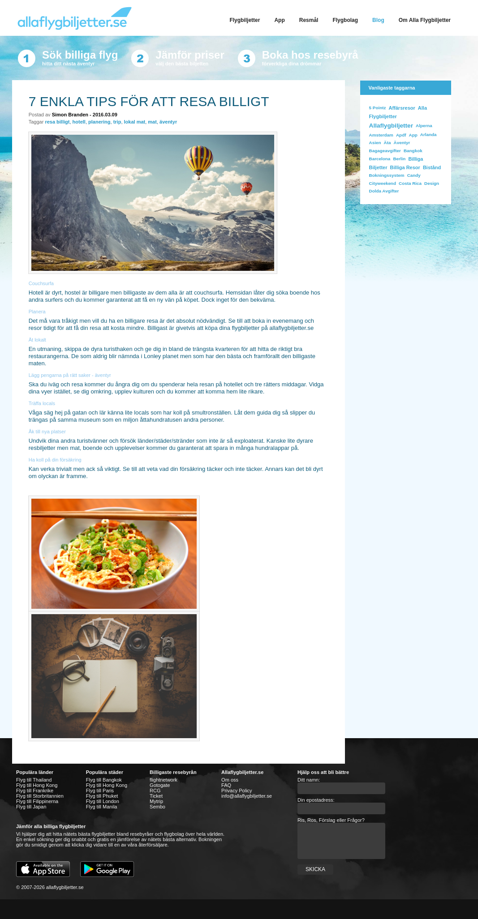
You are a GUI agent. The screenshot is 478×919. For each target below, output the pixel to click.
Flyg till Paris (100, 790)
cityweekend (382, 183)
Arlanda (428, 134)
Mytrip (156, 801)
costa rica (410, 183)
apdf (401, 135)
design (431, 183)
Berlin (399, 158)
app (413, 135)
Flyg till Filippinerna (37, 801)
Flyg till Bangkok (104, 779)
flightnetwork (163, 779)
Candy (414, 175)
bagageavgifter (385, 150)
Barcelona (380, 158)
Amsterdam (381, 135)
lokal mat (135, 121)
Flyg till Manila (101, 806)
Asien (375, 142)
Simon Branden (70, 114)
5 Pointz (377, 107)
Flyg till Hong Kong (36, 785)
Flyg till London (102, 801)
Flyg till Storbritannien (40, 796)
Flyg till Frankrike (34, 790)
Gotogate (160, 785)
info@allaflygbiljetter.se (246, 796)
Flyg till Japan (31, 806)
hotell (79, 121)
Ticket (156, 796)
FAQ (226, 785)
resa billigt (57, 121)
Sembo (157, 806)
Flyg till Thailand (34, 779)
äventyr (168, 121)
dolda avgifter (384, 190)
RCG (155, 790)
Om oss (229, 779)
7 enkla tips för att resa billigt (149, 101)
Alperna (424, 125)
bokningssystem (387, 175)
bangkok (413, 150)
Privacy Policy (236, 790)
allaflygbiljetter (391, 125)
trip (117, 121)
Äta (387, 142)
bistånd (432, 167)
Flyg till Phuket (102, 796)
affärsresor (401, 108)
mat (152, 121)
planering (99, 121)
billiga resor (405, 167)
